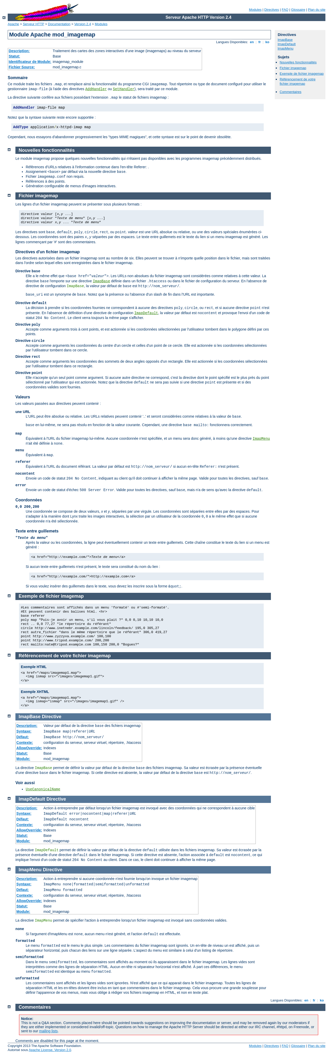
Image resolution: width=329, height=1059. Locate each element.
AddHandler (96, 89)
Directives (271, 10)
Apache (13, 24)
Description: (19, 51)
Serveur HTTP (33, 24)
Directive (51, 716)
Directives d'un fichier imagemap (47, 252)
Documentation (59, 24)
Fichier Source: (22, 67)
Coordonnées (28, 500)
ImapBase (285, 40)
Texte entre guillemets (37, 531)
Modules (255, 10)
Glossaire (298, 10)
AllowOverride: (29, 748)
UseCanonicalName (43, 789)
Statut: (14, 56)
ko (267, 42)
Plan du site (316, 10)
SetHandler (123, 89)
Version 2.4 (82, 24)
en (252, 42)
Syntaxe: (23, 731)
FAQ (285, 10)
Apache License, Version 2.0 (50, 1050)
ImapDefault (287, 44)
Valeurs (22, 397)
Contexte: (24, 743)
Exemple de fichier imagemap (302, 74)
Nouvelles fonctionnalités (298, 62)
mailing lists (48, 1031)
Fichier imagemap (293, 68)
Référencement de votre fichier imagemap (297, 81)
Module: (23, 759)
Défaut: (22, 737)
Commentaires (290, 92)
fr (260, 42)
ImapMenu (285, 48)
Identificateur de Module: (30, 62)
